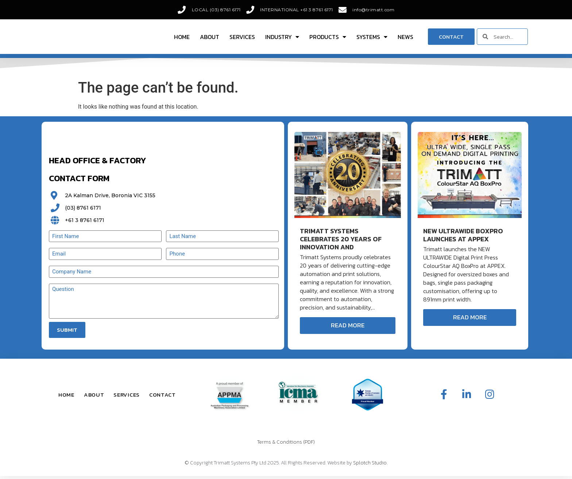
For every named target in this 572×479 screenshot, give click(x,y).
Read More (347, 328)
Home (182, 38)
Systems (371, 38)
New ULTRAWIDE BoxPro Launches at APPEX (463, 238)
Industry (282, 38)
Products (327, 38)
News (405, 38)
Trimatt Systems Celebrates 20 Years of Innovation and (341, 242)
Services (242, 38)
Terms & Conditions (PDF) (286, 445)
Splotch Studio (370, 466)
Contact (162, 397)
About (209, 38)
